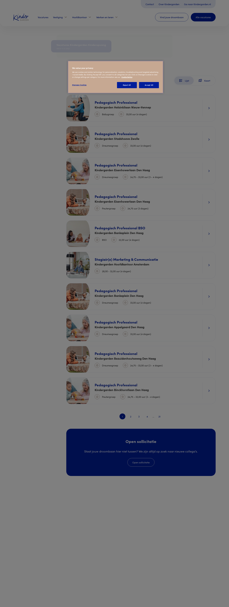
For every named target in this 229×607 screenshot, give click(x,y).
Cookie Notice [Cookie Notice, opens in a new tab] (126, 77)
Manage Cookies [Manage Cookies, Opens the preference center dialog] (79, 85)
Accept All (149, 85)
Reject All (127, 85)
